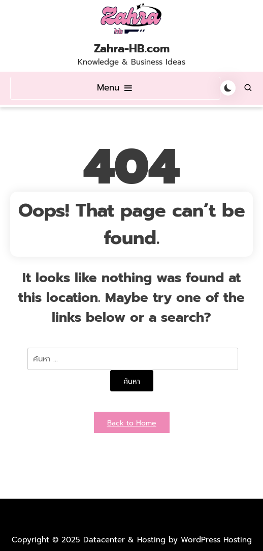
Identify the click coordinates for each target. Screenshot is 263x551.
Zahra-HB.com (132, 48)
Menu (115, 87)
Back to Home (131, 423)
